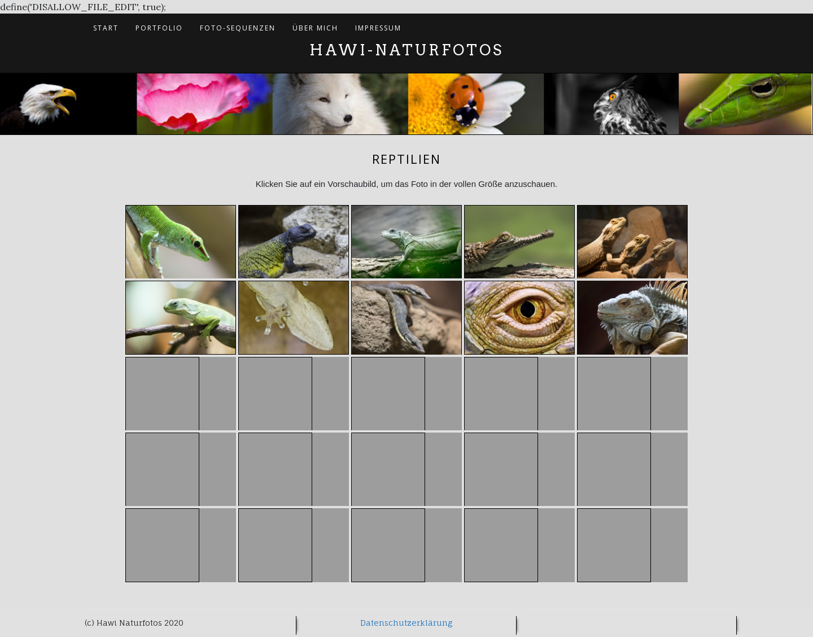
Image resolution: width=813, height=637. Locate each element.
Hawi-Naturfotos (406, 50)
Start (106, 28)
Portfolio (159, 28)
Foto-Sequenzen (238, 28)
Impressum (378, 28)
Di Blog (678, 622)
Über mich (315, 28)
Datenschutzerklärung (406, 622)
